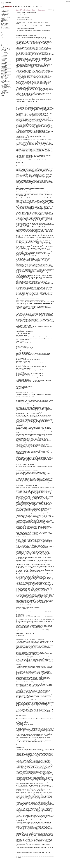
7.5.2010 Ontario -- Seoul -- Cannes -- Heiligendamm (5, 24)
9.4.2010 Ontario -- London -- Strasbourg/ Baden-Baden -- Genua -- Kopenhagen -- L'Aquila (5, 29)
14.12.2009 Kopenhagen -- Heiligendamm (4, 66)
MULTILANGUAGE (37, 6)
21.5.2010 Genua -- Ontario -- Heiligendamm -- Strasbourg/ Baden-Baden (5, 19)
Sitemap (68, 1)
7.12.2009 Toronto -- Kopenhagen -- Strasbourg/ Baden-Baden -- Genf (5, 77)
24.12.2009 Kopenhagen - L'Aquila (5, 53)
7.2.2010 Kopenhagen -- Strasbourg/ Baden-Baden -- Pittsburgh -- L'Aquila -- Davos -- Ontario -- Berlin (5, 38)
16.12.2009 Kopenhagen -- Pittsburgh (4, 59)
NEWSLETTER (8, 6)
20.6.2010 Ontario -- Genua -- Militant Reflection (5, 14)
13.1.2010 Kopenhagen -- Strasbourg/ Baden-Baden (5, 44)
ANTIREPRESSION (28, 6)
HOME (2, 6)
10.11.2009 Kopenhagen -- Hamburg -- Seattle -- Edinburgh (5, 92)
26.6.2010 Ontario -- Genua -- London (5, 11)
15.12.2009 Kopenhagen (4, 63)
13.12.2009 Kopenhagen (4, 70)
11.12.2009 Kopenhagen (4, 73)
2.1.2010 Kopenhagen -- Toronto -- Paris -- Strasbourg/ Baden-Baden (5, 49)
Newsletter (2, 7)
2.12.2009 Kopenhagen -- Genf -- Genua (5, 81)
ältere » (2, 95)
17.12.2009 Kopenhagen (4, 56)
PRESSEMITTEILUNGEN (17, 6)
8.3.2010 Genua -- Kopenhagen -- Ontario (5, 34)
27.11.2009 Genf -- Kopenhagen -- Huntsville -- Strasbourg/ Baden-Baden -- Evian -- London (6, 86)
